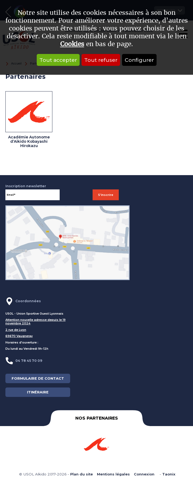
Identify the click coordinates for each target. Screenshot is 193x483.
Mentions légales (113, 474)
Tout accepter (58, 60)
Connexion (144, 474)
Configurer (139, 60)
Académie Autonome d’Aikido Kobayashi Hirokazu (29, 141)
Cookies (72, 44)
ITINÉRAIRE (38, 392)
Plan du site (81, 474)
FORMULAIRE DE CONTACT (38, 378)
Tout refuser (100, 60)
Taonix (168, 474)
